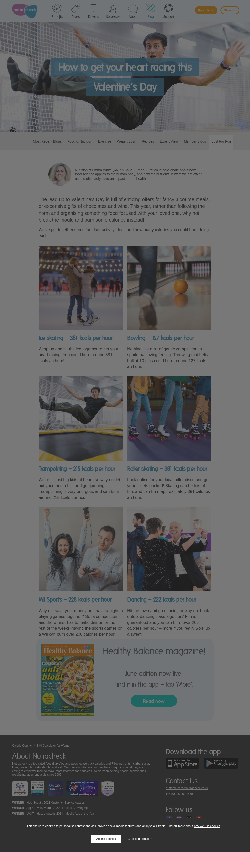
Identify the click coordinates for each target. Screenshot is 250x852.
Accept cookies (106, 839)
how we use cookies (207, 826)
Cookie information (140, 839)
